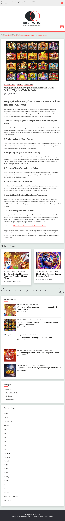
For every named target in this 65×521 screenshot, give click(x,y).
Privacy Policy (19, 2)
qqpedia (6, 425)
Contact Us (4, 4)
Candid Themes (48, 517)
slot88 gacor (7, 477)
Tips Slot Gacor (28, 84)
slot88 (6, 465)
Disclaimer (27, 2)
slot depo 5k (7, 493)
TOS (33, 2)
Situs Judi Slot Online (9, 84)
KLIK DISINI (7, 501)
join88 (6, 417)
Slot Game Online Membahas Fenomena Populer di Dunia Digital (16, 276)
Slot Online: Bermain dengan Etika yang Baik (48, 275)
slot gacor (7, 453)
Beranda (3, 2)
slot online (7, 461)
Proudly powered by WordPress (21, 517)
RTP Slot (19, 350)
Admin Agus (17, 94)
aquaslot (6, 413)
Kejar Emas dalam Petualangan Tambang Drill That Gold (39, 368)
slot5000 (6, 481)
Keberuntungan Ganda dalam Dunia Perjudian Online (29, 226)
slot (5, 429)
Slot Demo (20, 84)
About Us (10, 2)
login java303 (8, 421)
